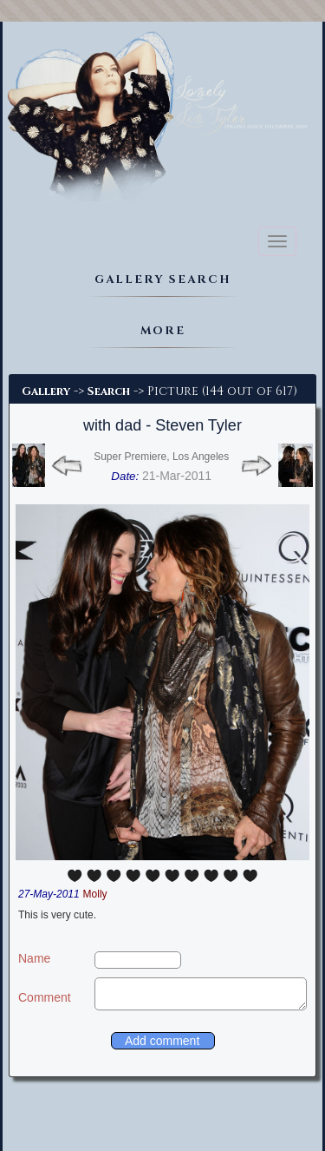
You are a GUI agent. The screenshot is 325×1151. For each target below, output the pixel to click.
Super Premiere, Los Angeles (161, 457)
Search (109, 391)
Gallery (46, 391)
